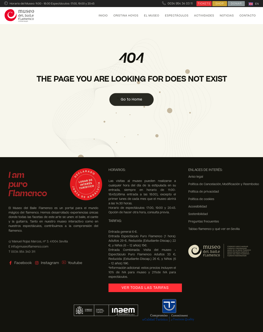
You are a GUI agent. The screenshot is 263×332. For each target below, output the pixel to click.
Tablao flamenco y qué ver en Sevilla (214, 197)
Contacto (247, 16)
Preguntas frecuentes (203, 190)
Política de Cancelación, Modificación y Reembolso (223, 153)
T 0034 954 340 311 (22, 248)
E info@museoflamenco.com (28, 243)
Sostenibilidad (198, 182)
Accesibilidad (197, 175)
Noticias (227, 16)
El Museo (151, 16)
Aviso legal (195, 145)
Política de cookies (201, 167)
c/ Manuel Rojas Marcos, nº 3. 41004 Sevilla (38, 238)
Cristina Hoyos (125, 16)
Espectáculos (177, 16)
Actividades (204, 16)
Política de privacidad (203, 160)
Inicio (103, 16)
